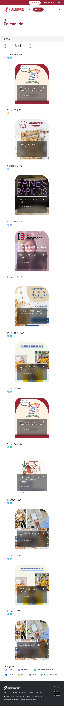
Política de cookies (36, 692)
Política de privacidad (20, 692)
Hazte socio (35, 2)
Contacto (38, 9)
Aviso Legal (8, 692)
